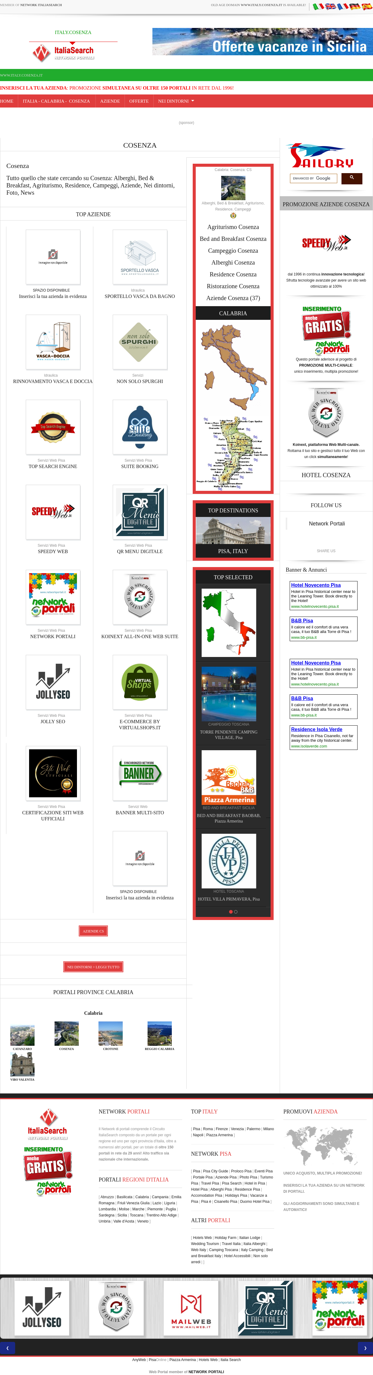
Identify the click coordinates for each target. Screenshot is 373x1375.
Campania (160, 1197)
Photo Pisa (248, 1177)
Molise (124, 1209)
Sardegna (107, 1215)
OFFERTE (139, 101)
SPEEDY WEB (53, 551)
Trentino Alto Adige (161, 1215)
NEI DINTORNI (173, 101)
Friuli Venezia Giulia (134, 1203)
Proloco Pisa (241, 1171)
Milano (268, 1129)
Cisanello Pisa (225, 1201)
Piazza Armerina (219, 1135)
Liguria (169, 1203)
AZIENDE (110, 101)
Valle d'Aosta (123, 1221)
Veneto (142, 1221)
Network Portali (327, 524)
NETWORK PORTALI (52, 636)
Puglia (171, 1209)
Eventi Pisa (264, 1171)
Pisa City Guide (215, 1171)
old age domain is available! (258, 5)
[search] (313, 179)
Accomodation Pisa (206, 1195)
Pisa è (206, 1201)
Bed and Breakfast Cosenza (233, 238)
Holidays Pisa (236, 1195)
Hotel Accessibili (237, 1256)
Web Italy (198, 1250)
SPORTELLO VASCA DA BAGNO (140, 296)
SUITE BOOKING (139, 466)
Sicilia (122, 1215)
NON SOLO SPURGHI (140, 381)
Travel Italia (231, 1244)
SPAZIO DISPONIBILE (51, 290)
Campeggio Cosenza (233, 250)
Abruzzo (107, 1197)
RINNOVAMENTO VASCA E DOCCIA (52, 381)
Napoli (198, 1135)
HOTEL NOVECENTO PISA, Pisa (262, 732)
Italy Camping (252, 1250)
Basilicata (124, 1197)
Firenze (222, 1129)
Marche (138, 1209)
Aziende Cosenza (227, 298)
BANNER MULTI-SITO (140, 812)
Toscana (137, 1215)
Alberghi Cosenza (233, 262)
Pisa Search (232, 1183)
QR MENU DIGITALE (140, 551)
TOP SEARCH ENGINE (52, 466)
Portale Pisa (203, 1177)
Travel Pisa (210, 1183)
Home (6, 101)
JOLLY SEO (53, 721)
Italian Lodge (249, 1238)
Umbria (105, 1221)
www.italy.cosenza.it (21, 75)
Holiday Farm (225, 1238)
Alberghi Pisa (221, 1189)
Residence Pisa (247, 1189)
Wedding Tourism (205, 1244)
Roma (208, 1129)
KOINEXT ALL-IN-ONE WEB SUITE (139, 636)
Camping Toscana (223, 1250)
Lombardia (107, 1209)
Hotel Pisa (199, 1189)
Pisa (196, 1129)
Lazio (156, 1203)
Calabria (93, 1013)
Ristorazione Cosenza (233, 286)
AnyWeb (139, 1360)
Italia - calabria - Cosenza (57, 101)
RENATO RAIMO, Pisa (261, 810)
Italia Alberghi (254, 1244)
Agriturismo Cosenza (233, 227)
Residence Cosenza (233, 274)
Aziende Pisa (226, 1177)
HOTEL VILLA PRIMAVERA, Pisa (262, 654)
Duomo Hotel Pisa (255, 1201)
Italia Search (231, 1360)
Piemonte (155, 1209)
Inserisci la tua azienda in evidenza (53, 296)
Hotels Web (202, 1238)
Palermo (253, 1129)
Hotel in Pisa (255, 1183)
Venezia (237, 1129)
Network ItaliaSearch (41, 5)
